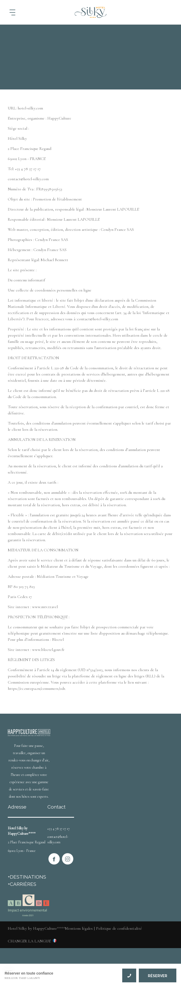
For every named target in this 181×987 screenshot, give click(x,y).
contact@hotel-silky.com (57, 839)
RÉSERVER (157, 976)
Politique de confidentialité (119, 928)
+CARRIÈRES (22, 884)
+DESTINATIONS (27, 877)
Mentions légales (79, 928)
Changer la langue (29, 941)
